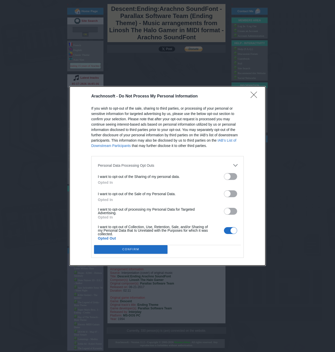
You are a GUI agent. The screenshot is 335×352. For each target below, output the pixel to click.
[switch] (230, 176)
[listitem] (167, 165)
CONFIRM (130, 249)
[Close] (255, 96)
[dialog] (167, 176)
